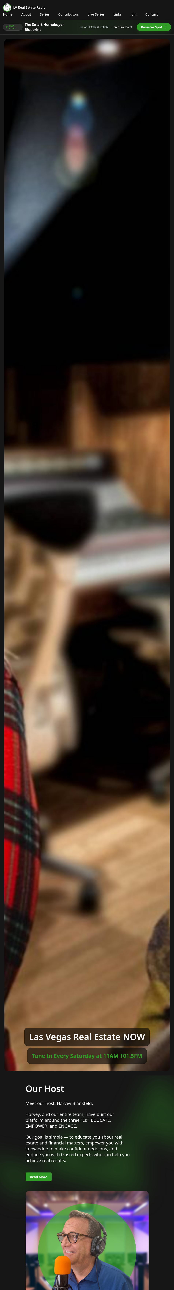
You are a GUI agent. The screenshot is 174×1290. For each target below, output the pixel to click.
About (26, 14)
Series (45, 14)
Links (117, 14)
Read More (38, 1177)
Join (133, 14)
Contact (151, 14)
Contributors (68, 14)
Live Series (96, 14)
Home (8, 14)
